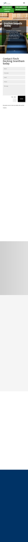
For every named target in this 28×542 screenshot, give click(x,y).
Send (21, 99)
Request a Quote (21, 9)
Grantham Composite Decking (13, 24)
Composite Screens (7, 10)
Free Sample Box (21, 7)
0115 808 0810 (7, 7)
